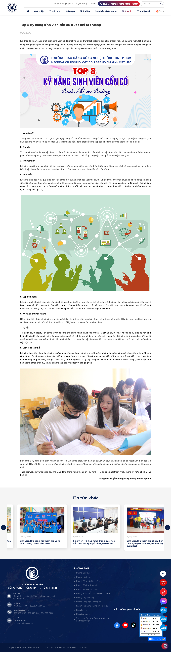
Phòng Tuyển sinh (84, 577)
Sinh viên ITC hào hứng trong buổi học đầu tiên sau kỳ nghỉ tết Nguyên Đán (137, 542)
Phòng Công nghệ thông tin (88, 602)
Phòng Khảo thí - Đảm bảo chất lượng (93, 593)
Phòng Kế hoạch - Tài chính (88, 589)
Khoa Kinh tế (81, 610)
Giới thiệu (39, 11)
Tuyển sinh (55, 11)
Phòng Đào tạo (83, 573)
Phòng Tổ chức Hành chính (88, 585)
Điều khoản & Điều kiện (66, 647)
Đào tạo (70, 11)
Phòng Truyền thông (85, 597)
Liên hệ (93, 4)
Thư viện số (143, 11)
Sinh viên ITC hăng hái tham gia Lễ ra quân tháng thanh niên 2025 (83, 542)
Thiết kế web (34, 647)
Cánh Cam (49, 647)
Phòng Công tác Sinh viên (87, 581)
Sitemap (83, 647)
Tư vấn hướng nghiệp (63, 4)
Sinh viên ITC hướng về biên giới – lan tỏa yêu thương (32, 542)
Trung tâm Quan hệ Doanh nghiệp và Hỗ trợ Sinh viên (92, 619)
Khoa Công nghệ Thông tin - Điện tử (92, 606)
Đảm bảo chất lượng (106, 11)
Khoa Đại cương (83, 614)
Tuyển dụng (81, 4)
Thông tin (127, 11)
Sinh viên (85, 11)
